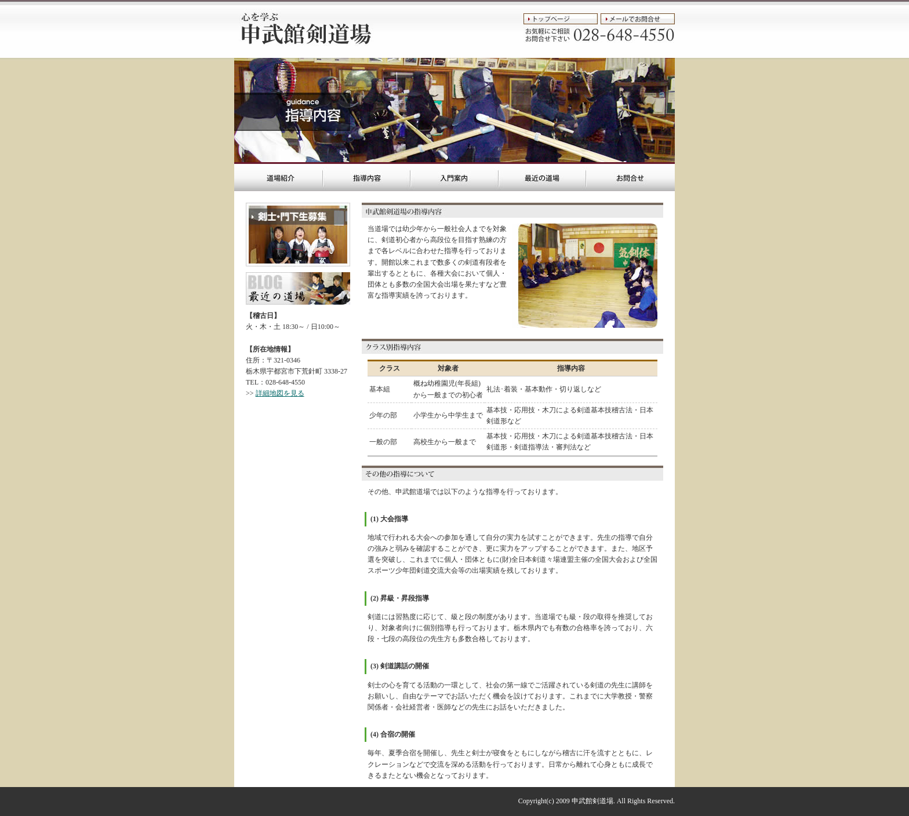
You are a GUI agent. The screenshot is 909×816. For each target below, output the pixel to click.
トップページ (560, 18)
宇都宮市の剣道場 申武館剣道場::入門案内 (454, 176)
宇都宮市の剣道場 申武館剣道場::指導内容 (366, 176)
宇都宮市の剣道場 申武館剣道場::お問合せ (630, 176)
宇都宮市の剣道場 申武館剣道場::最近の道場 (542, 176)
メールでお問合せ (638, 18)
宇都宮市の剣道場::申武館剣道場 (303, 29)
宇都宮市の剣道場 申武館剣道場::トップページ (278, 176)
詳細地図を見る (280, 393)
